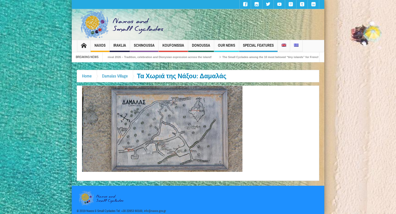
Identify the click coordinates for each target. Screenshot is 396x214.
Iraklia (120, 47)
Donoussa (201, 47)
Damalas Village (115, 76)
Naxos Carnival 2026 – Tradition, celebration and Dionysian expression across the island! (156, 57)
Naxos (100, 47)
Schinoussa (144, 47)
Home (87, 76)
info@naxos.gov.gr (155, 211)
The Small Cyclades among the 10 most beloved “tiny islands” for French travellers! (281, 57)
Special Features (258, 47)
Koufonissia (173, 47)
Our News (226, 47)
